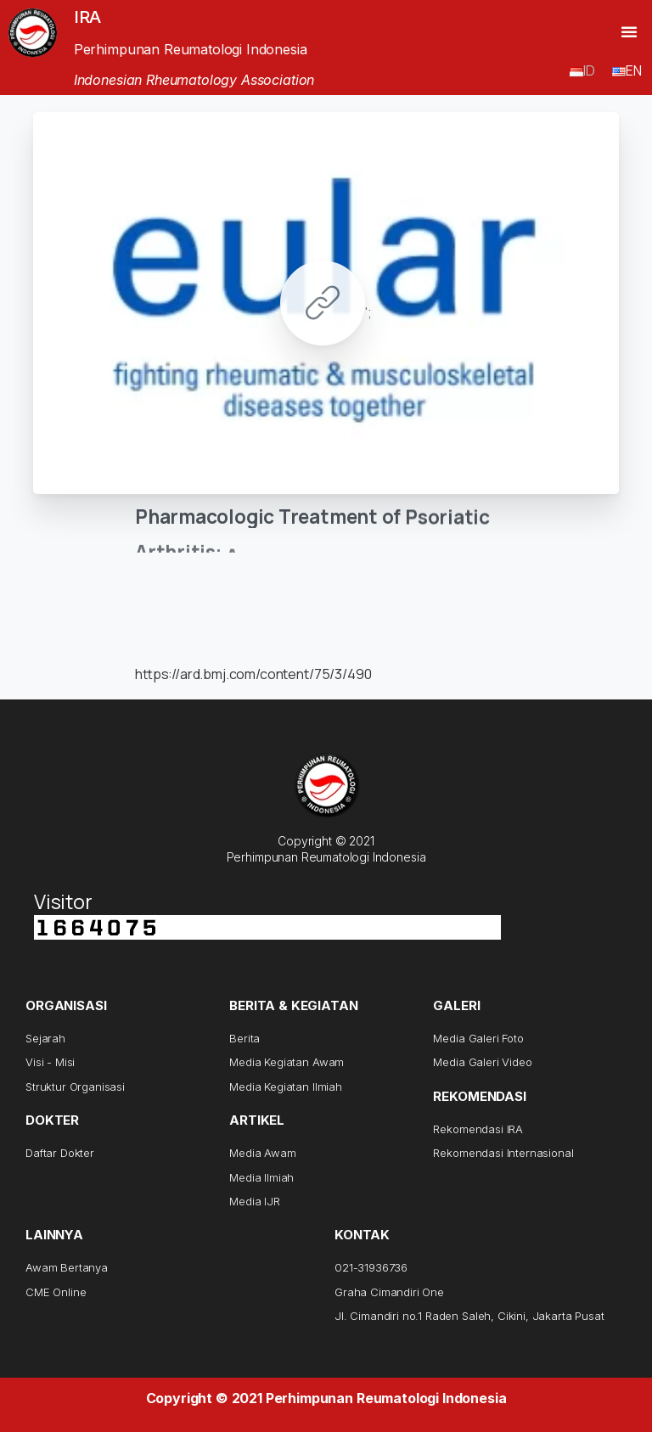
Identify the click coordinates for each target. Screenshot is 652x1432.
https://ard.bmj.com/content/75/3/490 (253, 674)
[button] (629, 31)
